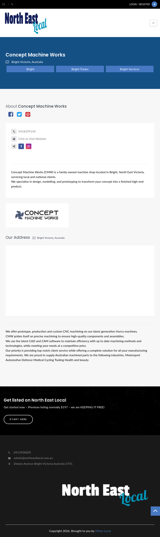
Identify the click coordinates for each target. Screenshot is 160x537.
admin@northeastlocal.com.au (30, 458)
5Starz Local (103, 531)
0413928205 (19, 452)
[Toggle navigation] (153, 23)
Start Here (18, 419)
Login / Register (140, 4)
